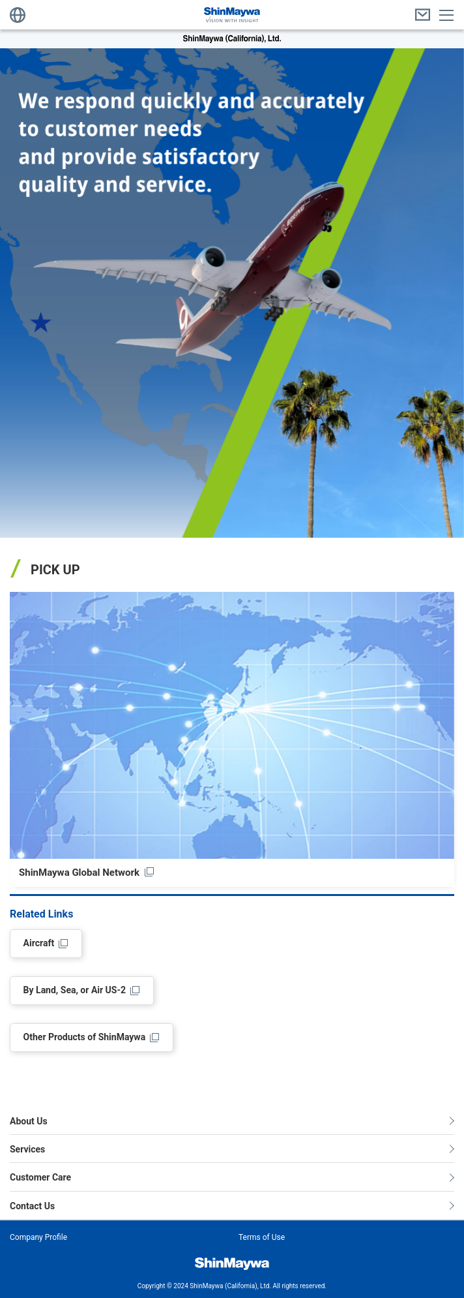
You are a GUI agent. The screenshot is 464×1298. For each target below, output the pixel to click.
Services (27, 1149)
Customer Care (40, 1177)
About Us (29, 1121)
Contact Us (32, 1206)
